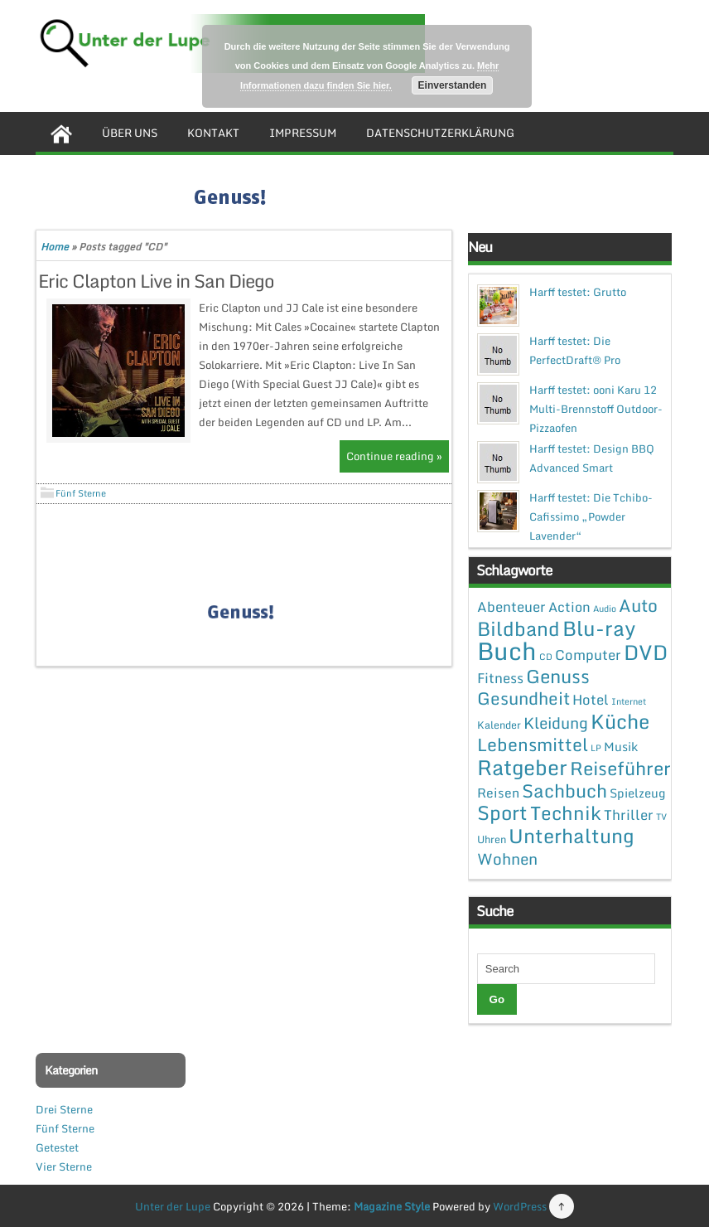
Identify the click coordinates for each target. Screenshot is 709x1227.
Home (55, 247)
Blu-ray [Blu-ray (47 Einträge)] (598, 628)
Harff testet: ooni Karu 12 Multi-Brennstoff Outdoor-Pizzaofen (596, 409)
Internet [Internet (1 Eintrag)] (628, 701)
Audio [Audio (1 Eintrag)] (604, 608)
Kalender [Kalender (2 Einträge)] (499, 724)
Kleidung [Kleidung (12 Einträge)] (555, 722)
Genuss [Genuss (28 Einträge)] (558, 676)
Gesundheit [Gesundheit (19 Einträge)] (523, 698)
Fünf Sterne (80, 493)
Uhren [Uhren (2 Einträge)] (491, 839)
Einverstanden (452, 85)
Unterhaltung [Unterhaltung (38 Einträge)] (571, 835)
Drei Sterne (64, 1109)
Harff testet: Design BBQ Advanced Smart (591, 458)
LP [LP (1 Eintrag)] (596, 747)
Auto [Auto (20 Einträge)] (638, 605)
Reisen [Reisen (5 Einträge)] (498, 792)
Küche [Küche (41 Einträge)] (620, 721)
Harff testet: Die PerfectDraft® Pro (574, 350)
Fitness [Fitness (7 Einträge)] (500, 678)
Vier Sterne (64, 1166)
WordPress (520, 1206)
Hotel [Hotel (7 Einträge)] (590, 699)
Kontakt (213, 133)
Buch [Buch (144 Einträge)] (507, 651)
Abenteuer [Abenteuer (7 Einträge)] (511, 606)
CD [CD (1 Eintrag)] (545, 656)
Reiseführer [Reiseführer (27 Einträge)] (620, 768)
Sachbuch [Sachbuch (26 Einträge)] (564, 790)
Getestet (57, 1147)
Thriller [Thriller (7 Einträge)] (629, 814)
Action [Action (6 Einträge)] (569, 607)
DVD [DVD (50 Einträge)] (646, 652)
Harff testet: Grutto (577, 292)
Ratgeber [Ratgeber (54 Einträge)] (522, 767)
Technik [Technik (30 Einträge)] (565, 813)
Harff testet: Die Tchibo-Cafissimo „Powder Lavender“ (591, 516)
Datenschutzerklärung (440, 133)
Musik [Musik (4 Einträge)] (621, 746)
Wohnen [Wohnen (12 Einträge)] (507, 858)
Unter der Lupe (172, 1206)
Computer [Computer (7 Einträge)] (588, 654)
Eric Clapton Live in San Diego (156, 280)
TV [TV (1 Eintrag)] (661, 816)
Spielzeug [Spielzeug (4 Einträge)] (637, 793)
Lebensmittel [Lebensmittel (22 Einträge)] (532, 744)
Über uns (129, 133)
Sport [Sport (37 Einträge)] (502, 812)
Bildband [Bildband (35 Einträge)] (518, 628)
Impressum (302, 133)
